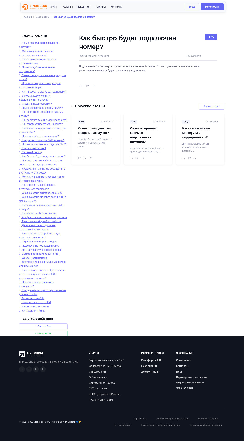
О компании (183, 360)
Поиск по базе (43, 326)
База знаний (42, 17)
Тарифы (100, 6)
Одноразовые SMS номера (105, 366)
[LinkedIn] (36, 369)
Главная (26, 17)
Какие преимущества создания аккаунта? (94, 131)
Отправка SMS (97, 371)
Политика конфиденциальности (172, 418)
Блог (179, 371)
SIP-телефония (98, 377)
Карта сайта (140, 418)
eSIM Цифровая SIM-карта (104, 394)
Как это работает (122, 425)
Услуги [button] (67, 6)
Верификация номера (102, 383)
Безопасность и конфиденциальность (160, 425)
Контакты (116, 6)
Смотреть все (211, 106)
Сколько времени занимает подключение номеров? (144, 135)
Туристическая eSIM (101, 399)
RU (53, 6)
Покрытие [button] (83, 6)
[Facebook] (22, 369)
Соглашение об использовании (206, 425)
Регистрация (212, 7)
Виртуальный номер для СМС (106, 360)
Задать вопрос (43, 333)
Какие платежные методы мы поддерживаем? (196, 133)
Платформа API (151, 360)
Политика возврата (208, 418)
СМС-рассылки (98, 388)
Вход (192, 7)
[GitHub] (29, 369)
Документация (150, 371)
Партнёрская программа (191, 377)
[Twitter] (43, 369)
